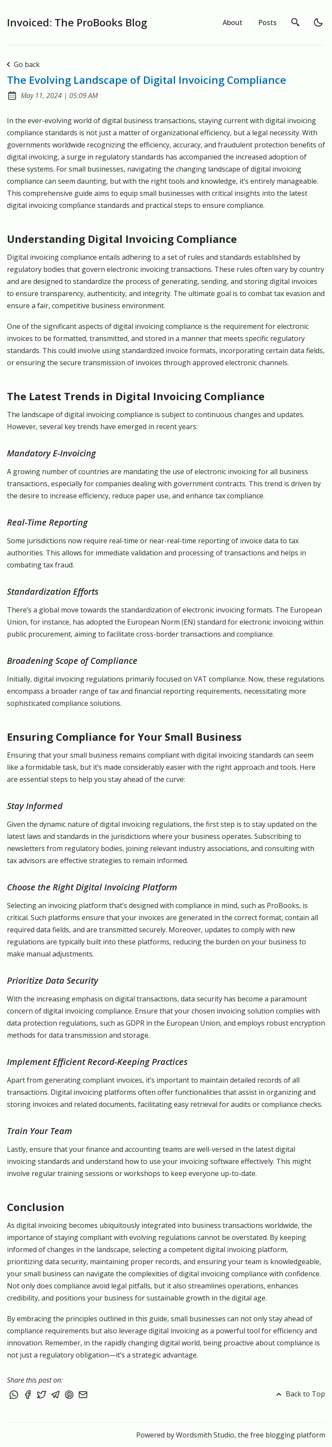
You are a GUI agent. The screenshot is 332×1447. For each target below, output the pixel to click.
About (233, 22)
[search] (296, 22)
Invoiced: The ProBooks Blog (77, 22)
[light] (318, 22)
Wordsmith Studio (205, 1435)
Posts (267, 22)
